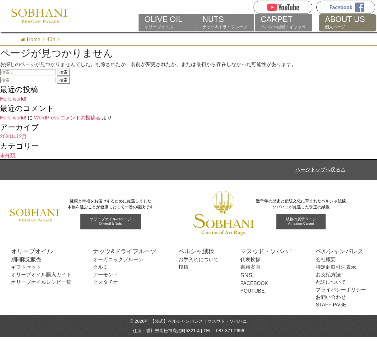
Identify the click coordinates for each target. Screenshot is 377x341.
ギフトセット (26, 267)
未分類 (7, 155)
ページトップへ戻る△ (320, 169)
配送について (331, 282)
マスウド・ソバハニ (267, 251)
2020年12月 (13, 136)
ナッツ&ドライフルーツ (124, 251)
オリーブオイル (167, 22)
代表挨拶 (250, 259)
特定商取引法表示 (336, 267)
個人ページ (347, 22)
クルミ (100, 267)
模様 (183, 267)
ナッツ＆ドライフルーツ (225, 22)
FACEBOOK (254, 283)
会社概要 (326, 259)
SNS (246, 275)
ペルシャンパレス (339, 251)
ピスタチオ (105, 282)
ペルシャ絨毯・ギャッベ (283, 22)
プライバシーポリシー (341, 289)
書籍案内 (250, 267)
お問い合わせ (331, 297)
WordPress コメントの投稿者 (67, 117)
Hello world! (13, 99)
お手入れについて (198, 259)
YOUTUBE (252, 291)
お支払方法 (328, 274)
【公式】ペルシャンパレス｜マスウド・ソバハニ (198, 321)
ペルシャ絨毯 (196, 251)
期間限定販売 (26, 259)
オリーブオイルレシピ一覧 (41, 282)
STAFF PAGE (331, 304)
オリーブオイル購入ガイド (41, 274)
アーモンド (105, 274)
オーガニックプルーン (118, 259)
